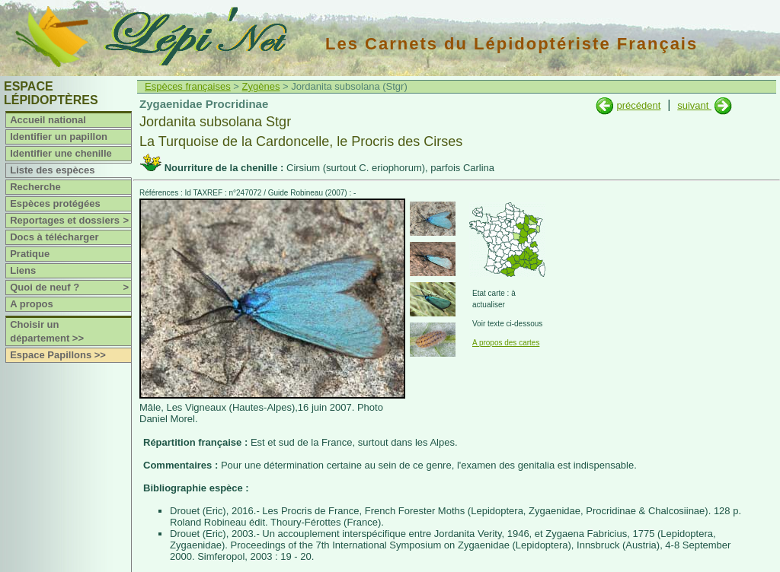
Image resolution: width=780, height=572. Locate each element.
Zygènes (261, 86)
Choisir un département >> (47, 331)
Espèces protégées (55, 203)
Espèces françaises (188, 86)
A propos (31, 304)
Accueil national (48, 120)
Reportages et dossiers (70, 220)
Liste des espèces (52, 170)
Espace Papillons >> (58, 355)
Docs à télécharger (54, 237)
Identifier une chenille (61, 153)
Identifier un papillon (58, 136)
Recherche (35, 186)
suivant (694, 105)
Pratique (30, 253)
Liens (23, 270)
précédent (638, 105)
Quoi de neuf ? (70, 287)
